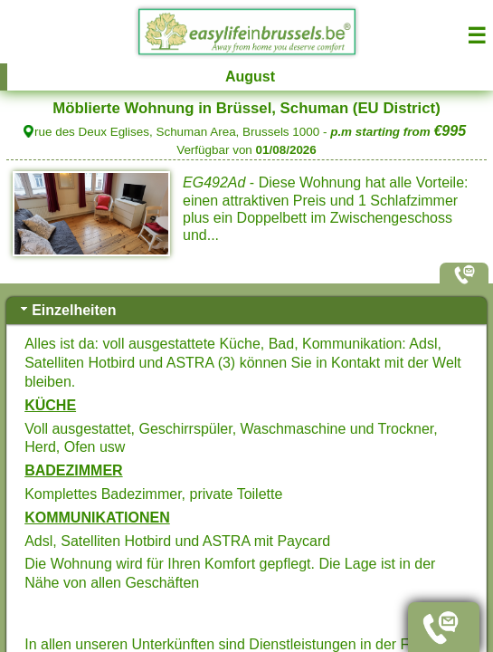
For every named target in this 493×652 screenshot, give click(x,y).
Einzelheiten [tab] (66, 309)
